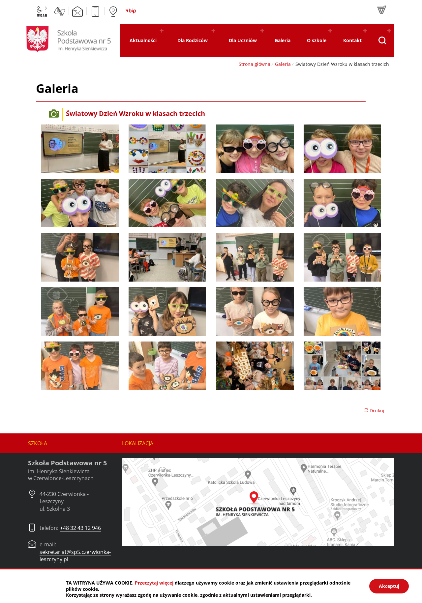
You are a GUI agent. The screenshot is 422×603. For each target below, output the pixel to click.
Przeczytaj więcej (154, 583)
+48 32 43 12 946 (80, 528)
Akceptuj (389, 586)
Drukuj (374, 410)
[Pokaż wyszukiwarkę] (382, 40)
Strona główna (254, 64)
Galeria (283, 64)
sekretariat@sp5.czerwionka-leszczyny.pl (75, 555)
